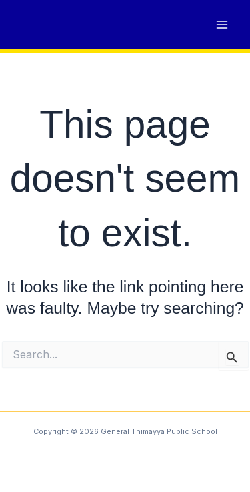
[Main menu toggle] (222, 25)
